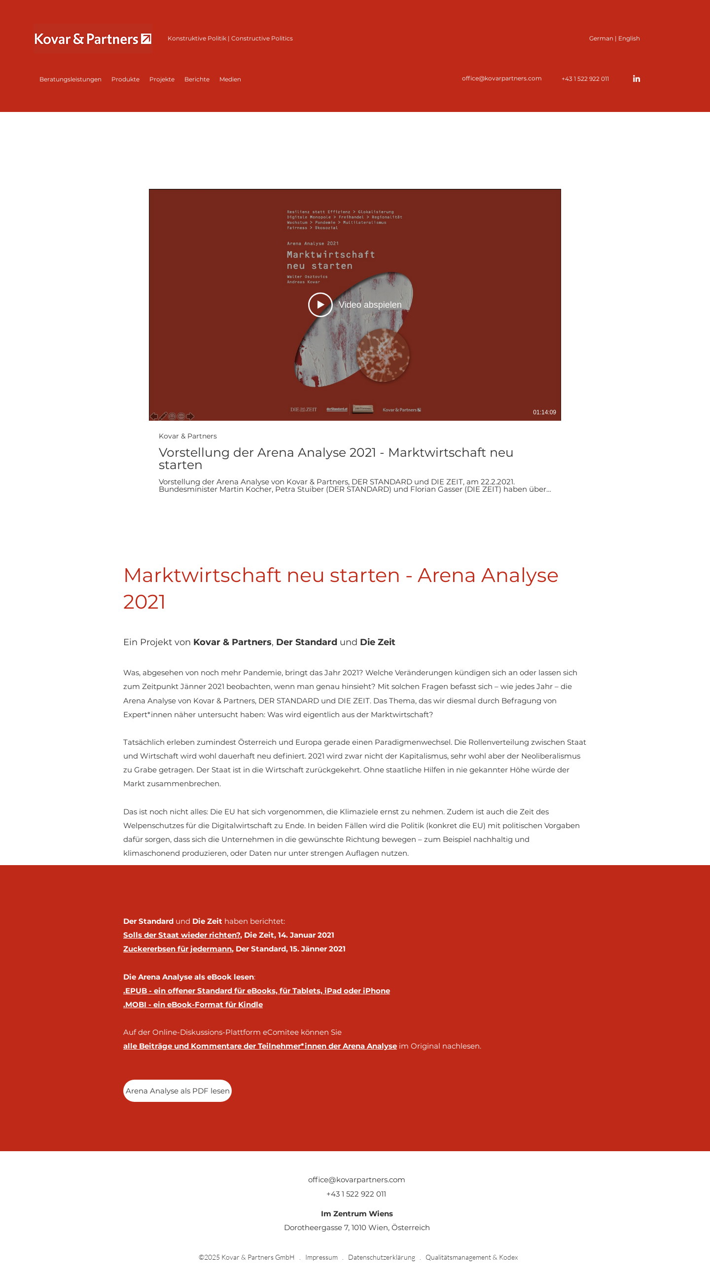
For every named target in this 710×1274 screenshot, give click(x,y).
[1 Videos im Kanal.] (355, 341)
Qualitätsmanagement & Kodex (472, 1257)
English (629, 38)
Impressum (321, 1257)
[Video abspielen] (355, 304)
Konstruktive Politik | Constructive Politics (230, 38)
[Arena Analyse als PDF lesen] (177, 1091)
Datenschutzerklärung (381, 1257)
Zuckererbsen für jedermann (177, 948)
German (601, 38)
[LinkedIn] (636, 78)
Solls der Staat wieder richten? (181, 935)
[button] (125, 79)
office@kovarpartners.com (502, 78)
